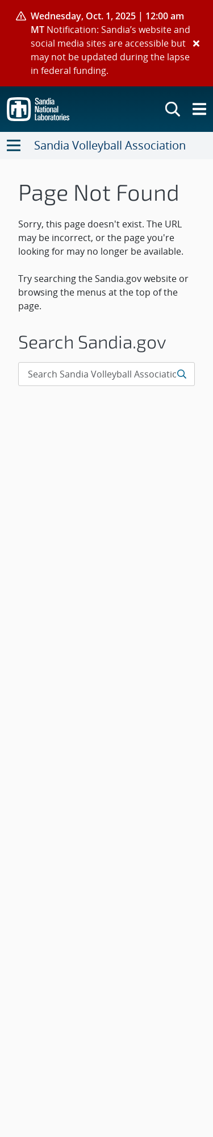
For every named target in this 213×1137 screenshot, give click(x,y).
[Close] (196, 43)
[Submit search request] (182, 374)
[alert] (106, 43)
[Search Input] (106, 374)
